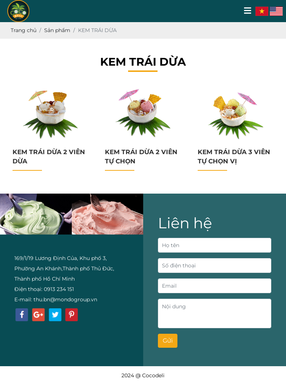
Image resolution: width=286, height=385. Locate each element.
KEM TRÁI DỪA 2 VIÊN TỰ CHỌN (141, 156)
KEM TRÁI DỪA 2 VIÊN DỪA (49, 156)
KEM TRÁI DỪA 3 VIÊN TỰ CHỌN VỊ (234, 156)
